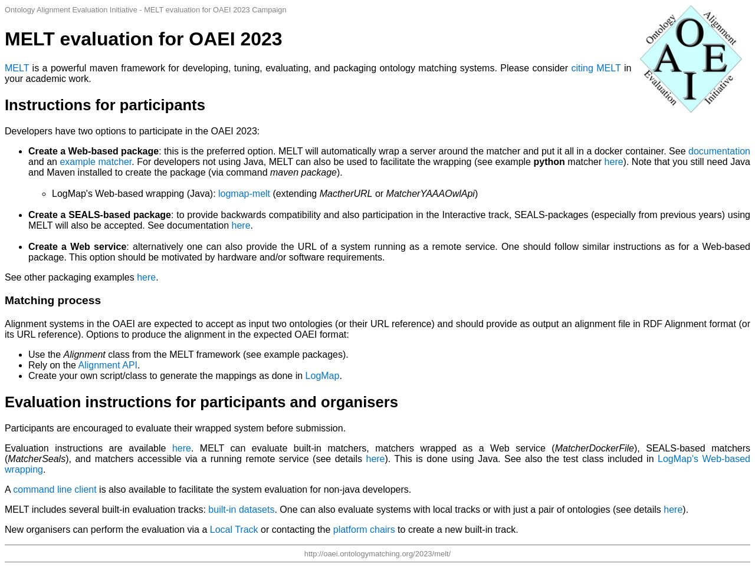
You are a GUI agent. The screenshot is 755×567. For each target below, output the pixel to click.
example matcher (96, 162)
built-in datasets (241, 510)
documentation (719, 151)
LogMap (323, 376)
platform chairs (364, 530)
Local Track (234, 530)
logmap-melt (244, 194)
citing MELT (596, 68)
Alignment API (108, 365)
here (614, 162)
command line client (54, 489)
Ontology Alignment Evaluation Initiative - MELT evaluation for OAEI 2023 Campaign (146, 9)
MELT (17, 68)
